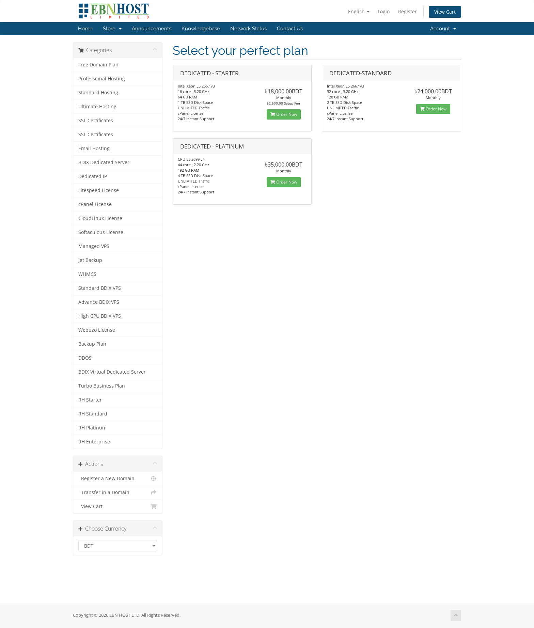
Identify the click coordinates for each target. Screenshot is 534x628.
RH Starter (90, 400)
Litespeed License (98, 190)
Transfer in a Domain (117, 492)
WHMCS (87, 274)
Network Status (248, 29)
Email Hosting (94, 148)
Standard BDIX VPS (99, 288)
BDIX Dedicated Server (103, 162)
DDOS (85, 358)
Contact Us (290, 29)
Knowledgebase (201, 29)
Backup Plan (92, 344)
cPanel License (95, 204)
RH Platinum (92, 428)
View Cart (445, 12)
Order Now (283, 114)
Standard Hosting (98, 93)
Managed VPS (93, 246)
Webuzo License (96, 330)
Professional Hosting (101, 79)
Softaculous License (100, 232)
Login (384, 11)
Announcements (151, 29)
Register (407, 11)
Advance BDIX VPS (98, 302)
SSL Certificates (95, 120)
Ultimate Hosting (97, 107)
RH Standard (92, 414)
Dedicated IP (92, 176)
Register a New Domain (117, 478)
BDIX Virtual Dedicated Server (112, 372)
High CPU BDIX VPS (99, 316)
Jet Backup (90, 260)
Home (85, 29)
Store (112, 29)
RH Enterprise (94, 442)
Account (443, 29)
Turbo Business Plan (101, 386)
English (359, 11)
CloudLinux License (100, 218)
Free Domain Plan (98, 65)
